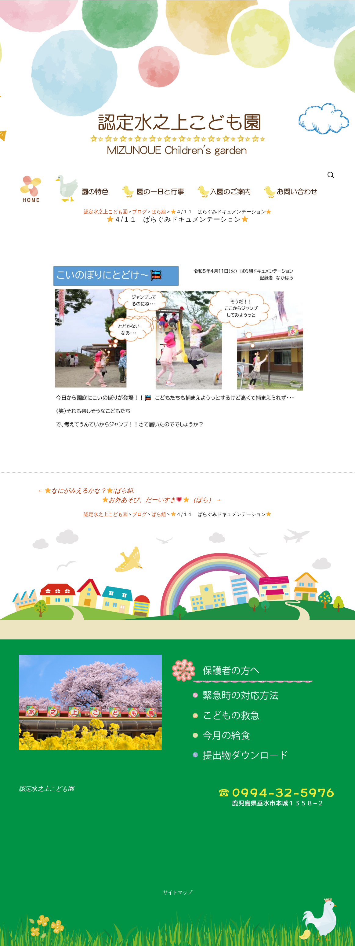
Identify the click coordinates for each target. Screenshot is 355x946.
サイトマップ (177, 892)
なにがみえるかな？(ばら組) (86, 490)
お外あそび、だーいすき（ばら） (162, 499)
